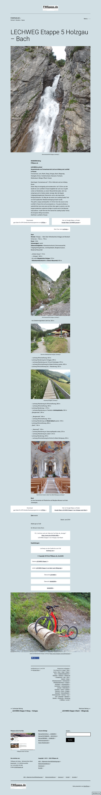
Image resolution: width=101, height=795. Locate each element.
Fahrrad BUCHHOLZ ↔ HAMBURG (47, 734)
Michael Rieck (36, 670)
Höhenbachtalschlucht (59, 682)
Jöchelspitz (58, 684)
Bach (59, 672)
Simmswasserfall (56, 694)
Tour (68, 694)
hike (64, 677)
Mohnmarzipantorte (43, 740)
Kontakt (40, 768)
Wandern (67, 668)
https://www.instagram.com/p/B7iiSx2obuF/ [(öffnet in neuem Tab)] (60, 653)
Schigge (67, 691)
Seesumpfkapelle (65, 693)
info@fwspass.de (18, 767)
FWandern (55, 675)
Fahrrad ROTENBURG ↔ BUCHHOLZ (48, 736)
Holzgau (67, 682)
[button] (35, 658)
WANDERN (50, 588)
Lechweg (59, 687)
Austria (55, 672)
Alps (68, 670)
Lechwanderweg (66, 686)
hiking (68, 679)
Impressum (41, 766)
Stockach (64, 694)
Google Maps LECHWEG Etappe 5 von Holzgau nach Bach (71, 510)
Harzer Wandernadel (44, 742)
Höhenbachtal (66, 680)
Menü (86, 18)
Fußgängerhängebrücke (64, 673)
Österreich (58, 691)
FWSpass (61, 675)
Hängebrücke (59, 677)
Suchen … (68, 731)
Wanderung (61, 698)
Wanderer (67, 696)
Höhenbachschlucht (57, 680)
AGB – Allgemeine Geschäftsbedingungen (49, 761)
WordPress (86, 786)
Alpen (64, 670)
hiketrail (63, 679)
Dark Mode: (96, 793)
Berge (63, 672)
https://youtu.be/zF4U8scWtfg (51, 535)
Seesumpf (58, 693)
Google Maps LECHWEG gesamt (71, 222)
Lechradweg (57, 686)
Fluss (56, 673)
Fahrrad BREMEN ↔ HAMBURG (46, 738)
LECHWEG (53, 575)
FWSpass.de (16, 18)
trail (56, 696)
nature (63, 689)
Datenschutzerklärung (44, 763)
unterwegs (61, 696)
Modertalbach (66, 687)
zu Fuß (68, 700)
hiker (68, 677)
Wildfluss (63, 700)
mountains (57, 689)
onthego (67, 689)
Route (63, 691)
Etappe (68, 672)
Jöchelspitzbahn (65, 684)
